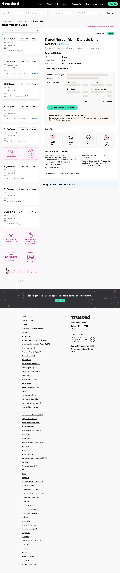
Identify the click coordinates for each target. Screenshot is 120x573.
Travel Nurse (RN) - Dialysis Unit (71, 40)
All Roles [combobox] (6, 13)
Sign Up (113, 4)
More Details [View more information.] (50, 173)
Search (110, 13)
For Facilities (91, 4)
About (51, 4)
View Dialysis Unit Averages (70, 173)
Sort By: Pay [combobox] (9, 30)
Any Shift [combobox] (81, 13)
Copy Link (23, 39)
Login (102, 4)
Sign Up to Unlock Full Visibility (62, 107)
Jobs (41, 4)
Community (77, 4)
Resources (63, 4)
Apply (34, 39)
